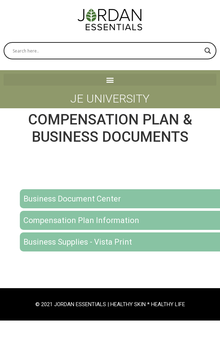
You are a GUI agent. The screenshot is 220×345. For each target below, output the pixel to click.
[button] (110, 80)
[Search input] (107, 51)
